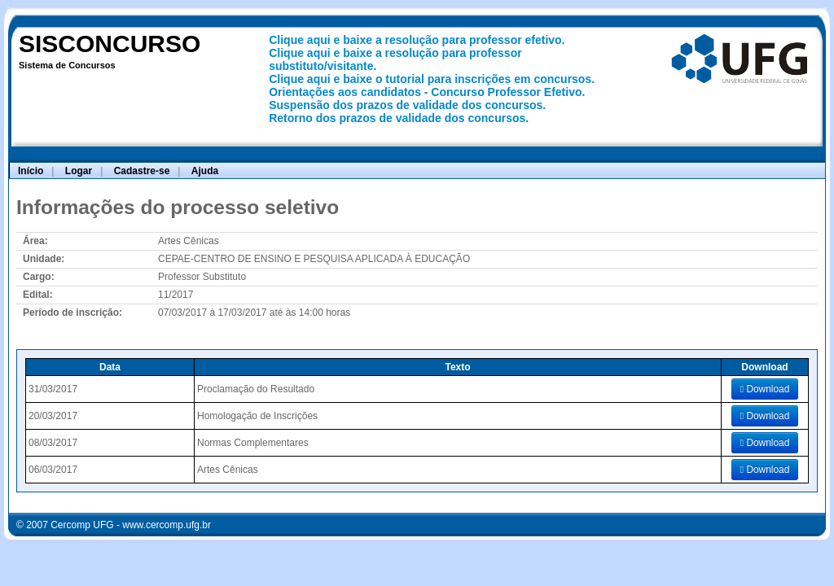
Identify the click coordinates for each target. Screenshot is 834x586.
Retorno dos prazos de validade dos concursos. (399, 118)
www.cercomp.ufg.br (166, 525)
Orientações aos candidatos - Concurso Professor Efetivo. (427, 91)
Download (765, 389)
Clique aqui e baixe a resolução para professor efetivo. (416, 39)
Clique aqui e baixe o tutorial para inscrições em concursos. (432, 78)
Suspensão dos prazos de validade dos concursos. (407, 105)
